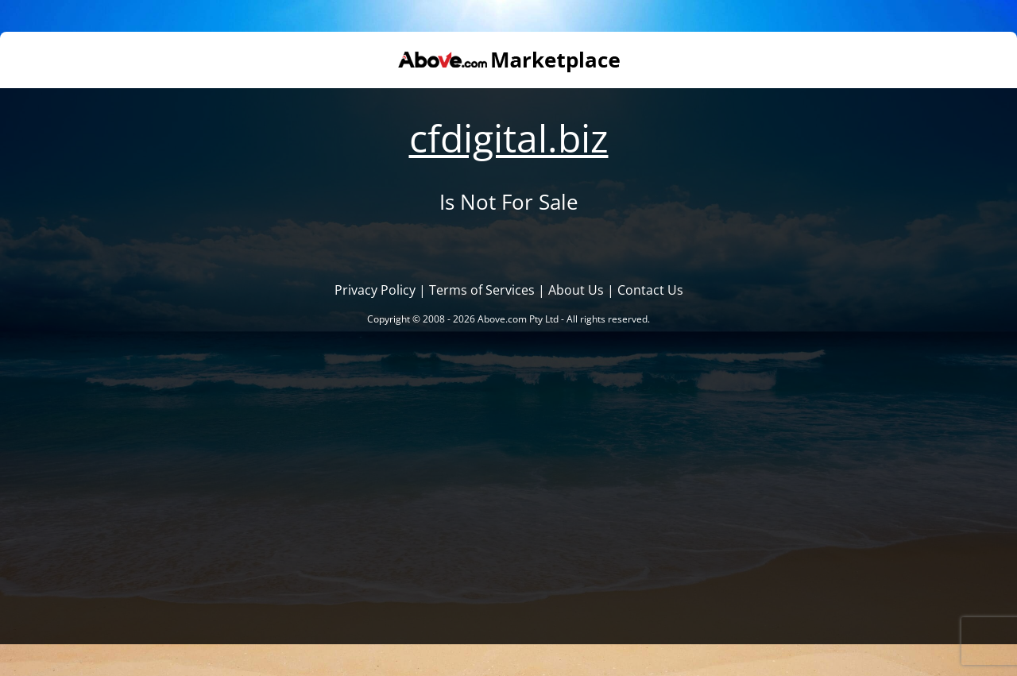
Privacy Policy (375, 290)
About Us (576, 290)
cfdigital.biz (509, 138)
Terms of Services (482, 290)
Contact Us (650, 290)
